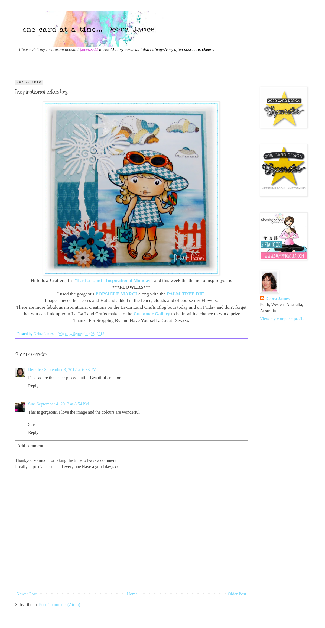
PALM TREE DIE (185, 294)
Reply (33, 386)
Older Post (237, 594)
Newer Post (27, 594)
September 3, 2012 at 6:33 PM (70, 369)
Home (132, 594)
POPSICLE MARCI (116, 294)
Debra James (277, 298)
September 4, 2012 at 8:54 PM (63, 404)
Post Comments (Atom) (59, 604)
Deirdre (35, 369)
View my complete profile (282, 319)
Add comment (30, 445)
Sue (31, 404)
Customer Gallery (152, 313)
